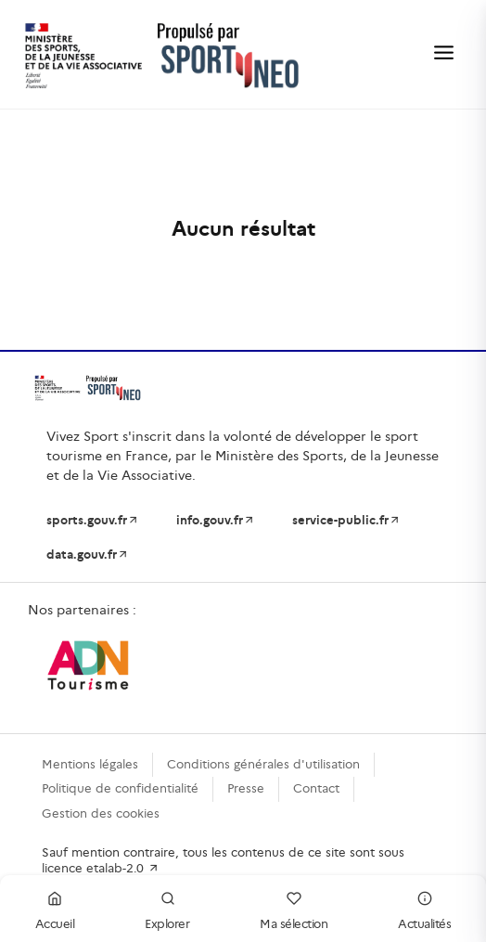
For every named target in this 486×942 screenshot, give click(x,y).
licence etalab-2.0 (101, 868)
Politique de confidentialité (120, 788)
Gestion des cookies (101, 813)
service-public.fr (346, 520)
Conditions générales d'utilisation (263, 764)
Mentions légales (90, 764)
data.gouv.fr (87, 554)
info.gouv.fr (215, 520)
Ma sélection (293, 908)
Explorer (167, 908)
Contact (316, 788)
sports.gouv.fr (92, 520)
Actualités (424, 908)
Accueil (55, 908)
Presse (245, 788)
